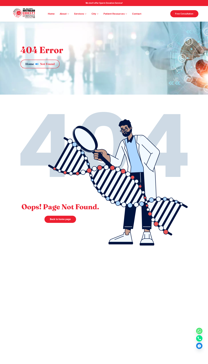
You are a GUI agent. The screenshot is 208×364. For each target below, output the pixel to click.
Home (32, 64)
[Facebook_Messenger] (199, 346)
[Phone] (199, 338)
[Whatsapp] (199, 331)
